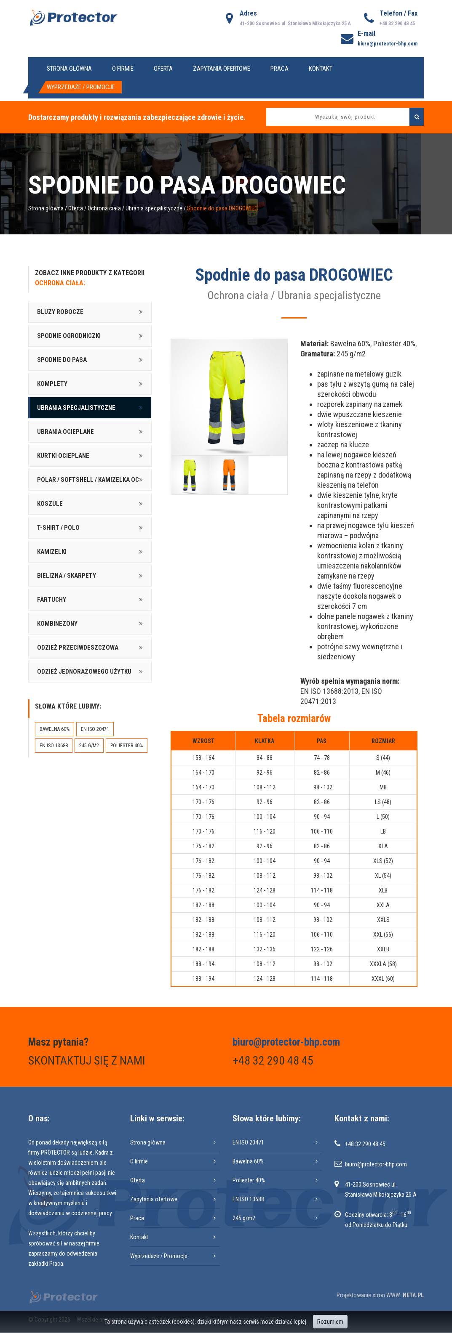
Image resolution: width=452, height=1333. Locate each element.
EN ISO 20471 (95, 729)
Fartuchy (51, 599)
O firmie (123, 68)
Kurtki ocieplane (63, 455)
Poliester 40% (126, 746)
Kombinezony (57, 623)
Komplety (52, 384)
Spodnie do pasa (62, 360)
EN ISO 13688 (54, 746)
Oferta (163, 68)
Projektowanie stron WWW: (369, 1295)
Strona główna (69, 68)
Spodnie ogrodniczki (69, 336)
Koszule (50, 503)
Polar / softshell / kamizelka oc (88, 479)
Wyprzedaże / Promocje (81, 87)
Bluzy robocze (60, 312)
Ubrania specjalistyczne (154, 208)
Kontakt (320, 68)
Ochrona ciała (104, 208)
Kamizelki (52, 551)
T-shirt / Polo (58, 527)
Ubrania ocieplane (65, 431)
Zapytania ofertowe (221, 68)
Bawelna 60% (55, 729)
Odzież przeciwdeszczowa (77, 647)
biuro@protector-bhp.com (387, 44)
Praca (279, 68)
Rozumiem (330, 1321)
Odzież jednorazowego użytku (84, 671)
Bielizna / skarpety (66, 575)
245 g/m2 (89, 746)
